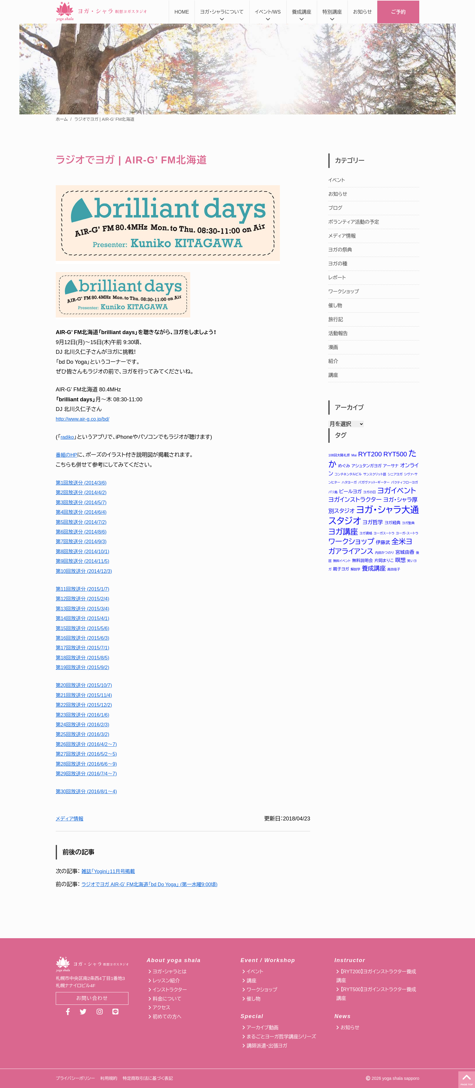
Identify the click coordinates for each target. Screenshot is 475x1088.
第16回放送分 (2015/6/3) (85, 638)
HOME (181, 12)
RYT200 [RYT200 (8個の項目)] (370, 454)
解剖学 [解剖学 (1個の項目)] (355, 572)
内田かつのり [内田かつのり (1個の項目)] (384, 555)
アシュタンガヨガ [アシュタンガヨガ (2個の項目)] (367, 466)
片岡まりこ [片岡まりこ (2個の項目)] (384, 563)
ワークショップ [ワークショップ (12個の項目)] (351, 544)
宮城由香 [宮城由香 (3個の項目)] (404, 554)
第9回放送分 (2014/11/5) (85, 561)
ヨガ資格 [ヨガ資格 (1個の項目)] (366, 535)
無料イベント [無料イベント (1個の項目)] (342, 563)
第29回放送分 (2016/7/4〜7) (90, 774)
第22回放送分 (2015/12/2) (87, 705)
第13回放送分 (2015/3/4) (85, 609)
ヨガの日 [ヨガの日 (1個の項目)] (369, 493)
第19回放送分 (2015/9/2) (85, 667)
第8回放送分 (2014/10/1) (85, 551)
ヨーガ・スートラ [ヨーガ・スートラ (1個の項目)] (407, 535)
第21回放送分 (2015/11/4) (87, 695)
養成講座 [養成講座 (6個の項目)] (374, 571)
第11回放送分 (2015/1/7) (85, 589)
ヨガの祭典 (340, 249)
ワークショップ (343, 291)
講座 (333, 375)
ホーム (62, 119)
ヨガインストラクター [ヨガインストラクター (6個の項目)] (355, 500)
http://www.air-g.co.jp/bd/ (85, 419)
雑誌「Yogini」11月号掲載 (111, 871)
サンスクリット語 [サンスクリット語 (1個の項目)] (374, 474)
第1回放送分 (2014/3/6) (84, 483)
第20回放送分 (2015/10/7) (87, 685)
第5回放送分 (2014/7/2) (84, 522)
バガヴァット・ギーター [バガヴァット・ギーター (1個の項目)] (374, 483)
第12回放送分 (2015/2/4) (85, 599)
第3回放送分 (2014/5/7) (84, 502)
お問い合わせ (92, 998)
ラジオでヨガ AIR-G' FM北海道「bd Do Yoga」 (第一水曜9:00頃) (157, 884)
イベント (336, 180)
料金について (167, 998)
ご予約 (398, 12)
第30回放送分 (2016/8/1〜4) (90, 791)
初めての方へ (167, 1016)
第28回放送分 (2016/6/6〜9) (90, 764)
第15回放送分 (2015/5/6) (85, 628)
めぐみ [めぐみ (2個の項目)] (344, 466)
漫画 (333, 347)
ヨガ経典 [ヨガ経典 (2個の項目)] (392, 524)
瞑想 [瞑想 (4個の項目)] (400, 563)
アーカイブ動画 (262, 1027)
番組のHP (68, 455)
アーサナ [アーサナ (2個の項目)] (391, 466)
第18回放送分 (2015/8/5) (85, 658)
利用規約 (108, 1078)
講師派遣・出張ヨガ (267, 1045)
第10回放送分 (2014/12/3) (87, 571)
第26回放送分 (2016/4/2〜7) (90, 744)
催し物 (335, 305)
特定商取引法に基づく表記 (148, 1078)
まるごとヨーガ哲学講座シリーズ (281, 1036)
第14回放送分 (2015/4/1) (85, 618)
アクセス (161, 1007)
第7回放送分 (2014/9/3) (84, 541)
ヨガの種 (337, 263)
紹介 (333, 361)
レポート (337, 277)
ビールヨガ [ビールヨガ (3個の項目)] (350, 492)
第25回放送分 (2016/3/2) (85, 734)
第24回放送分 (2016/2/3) (85, 724)
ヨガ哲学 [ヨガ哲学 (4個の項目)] (373, 524)
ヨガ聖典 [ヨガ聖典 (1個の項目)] (408, 524)
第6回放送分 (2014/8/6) (84, 532)
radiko (68, 437)
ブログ (335, 208)
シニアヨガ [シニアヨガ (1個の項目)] (395, 474)
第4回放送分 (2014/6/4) (84, 512)
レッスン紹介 (166, 980)
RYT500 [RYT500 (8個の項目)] (395, 454)
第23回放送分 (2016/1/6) (85, 715)
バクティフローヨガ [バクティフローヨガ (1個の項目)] (404, 483)
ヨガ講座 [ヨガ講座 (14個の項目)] (343, 533)
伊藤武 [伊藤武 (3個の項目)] (383, 544)
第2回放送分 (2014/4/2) (84, 492)
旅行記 (335, 319)
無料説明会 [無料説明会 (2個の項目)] (362, 563)
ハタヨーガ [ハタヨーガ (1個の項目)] (349, 483)
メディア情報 (71, 819)
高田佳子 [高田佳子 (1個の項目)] (393, 572)
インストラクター (170, 989)
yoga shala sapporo (400, 1078)
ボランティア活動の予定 (353, 222)
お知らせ (362, 12)
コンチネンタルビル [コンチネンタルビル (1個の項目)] (348, 474)
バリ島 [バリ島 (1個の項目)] (332, 493)
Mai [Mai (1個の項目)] (354, 455)
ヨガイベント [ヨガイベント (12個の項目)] (396, 491)
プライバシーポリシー (75, 1078)
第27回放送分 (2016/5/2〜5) (90, 754)
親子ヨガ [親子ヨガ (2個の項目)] (341, 572)
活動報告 (338, 333)
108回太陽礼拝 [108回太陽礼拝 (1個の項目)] (339, 455)
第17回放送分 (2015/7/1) (85, 648)
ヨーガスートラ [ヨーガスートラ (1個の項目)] (384, 535)
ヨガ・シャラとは (170, 971)
